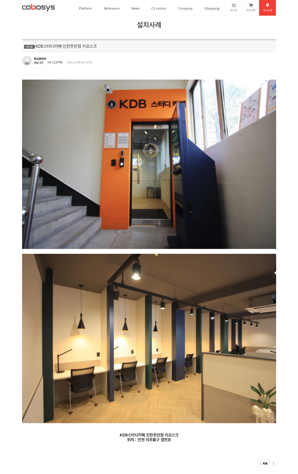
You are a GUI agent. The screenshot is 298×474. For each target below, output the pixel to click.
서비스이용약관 (68, 445)
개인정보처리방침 (45, 445)
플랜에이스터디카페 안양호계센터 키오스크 (63, 343)
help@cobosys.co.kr (89, 458)
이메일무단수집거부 (91, 445)
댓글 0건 (39, 63)
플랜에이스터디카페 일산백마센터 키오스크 (63, 333)
